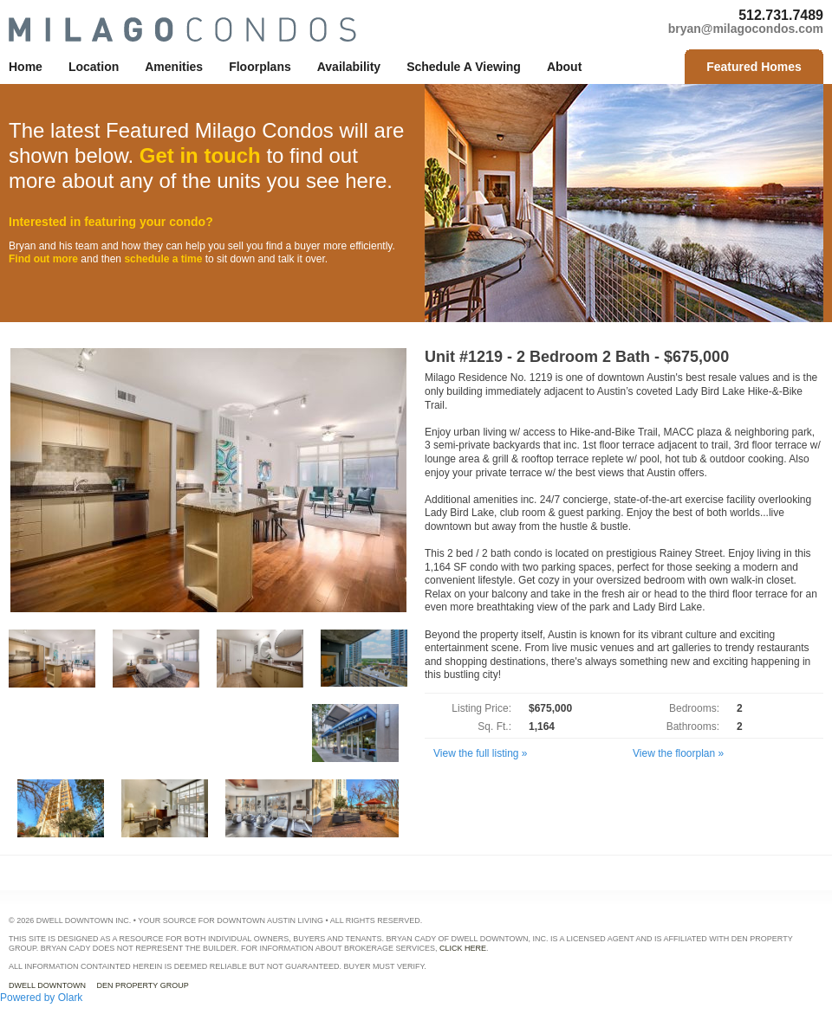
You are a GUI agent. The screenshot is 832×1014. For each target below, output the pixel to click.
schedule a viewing (463, 67)
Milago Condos (183, 29)
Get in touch (200, 155)
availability (348, 67)
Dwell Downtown (47, 985)
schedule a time (163, 259)
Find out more (43, 259)
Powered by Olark (41, 997)
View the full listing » (480, 753)
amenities (174, 67)
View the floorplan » (678, 753)
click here (462, 948)
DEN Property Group (143, 985)
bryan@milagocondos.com (745, 29)
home (25, 67)
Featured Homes (754, 67)
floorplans (260, 67)
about (564, 67)
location (93, 67)
